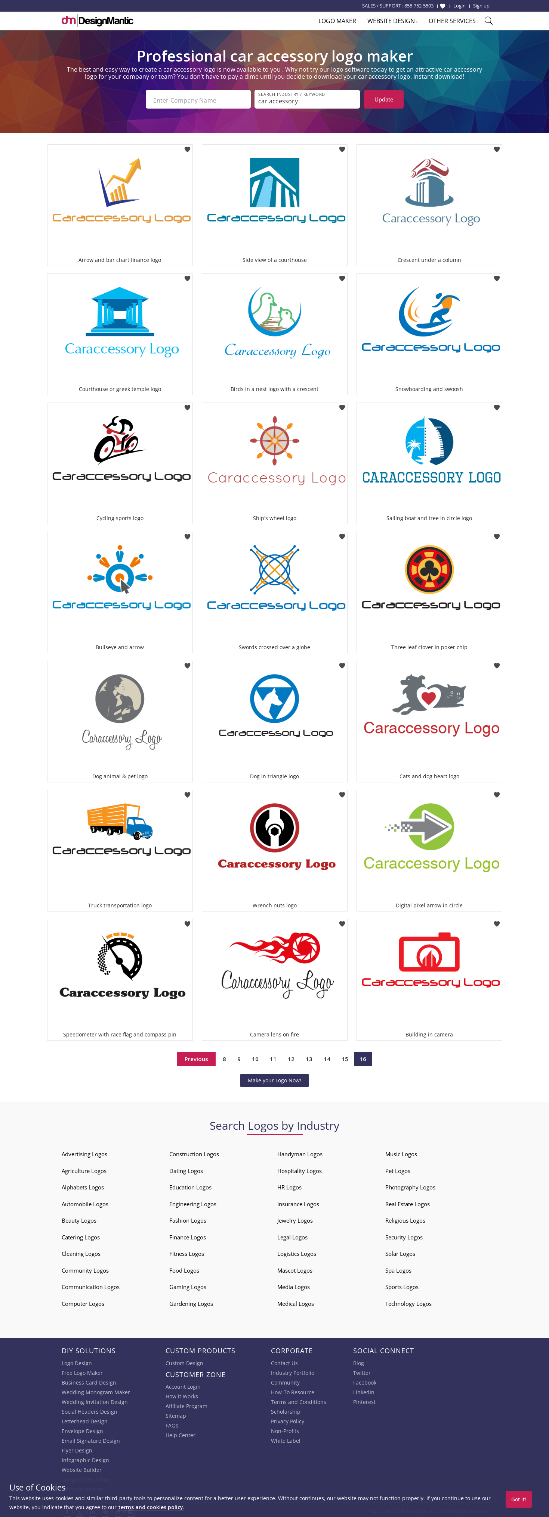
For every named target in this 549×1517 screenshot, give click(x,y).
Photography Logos (410, 1184)
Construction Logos (194, 1151)
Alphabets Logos (83, 1184)
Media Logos (293, 1284)
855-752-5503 (419, 5)
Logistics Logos (296, 1251)
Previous (196, 1056)
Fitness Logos (186, 1251)
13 (309, 1056)
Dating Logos (186, 1168)
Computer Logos (83, 1301)
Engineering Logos (192, 1201)
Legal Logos (292, 1234)
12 (291, 1056)
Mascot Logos (294, 1268)
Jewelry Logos (295, 1218)
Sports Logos (402, 1284)
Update (383, 99)
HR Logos (289, 1184)
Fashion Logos (187, 1218)
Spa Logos (398, 1268)
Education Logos (190, 1184)
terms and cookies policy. (151, 1507)
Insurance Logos (298, 1201)
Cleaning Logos (81, 1251)
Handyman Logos (300, 1151)
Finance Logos (187, 1234)
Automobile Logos (85, 1201)
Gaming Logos (187, 1284)
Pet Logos (397, 1168)
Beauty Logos (79, 1218)
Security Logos (404, 1234)
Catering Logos (81, 1234)
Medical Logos (295, 1301)
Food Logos (184, 1268)
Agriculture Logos (84, 1168)
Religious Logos (405, 1218)
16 (363, 1056)
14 (327, 1056)
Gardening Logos (191, 1301)
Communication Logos (91, 1284)
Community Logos (85, 1268)
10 (255, 1056)
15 (345, 1056)
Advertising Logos (84, 1151)
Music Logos (401, 1151)
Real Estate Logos (407, 1201)
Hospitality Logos (299, 1168)
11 (273, 1056)
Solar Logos (400, 1251)
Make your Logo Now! (274, 1077)
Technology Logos (408, 1301)
